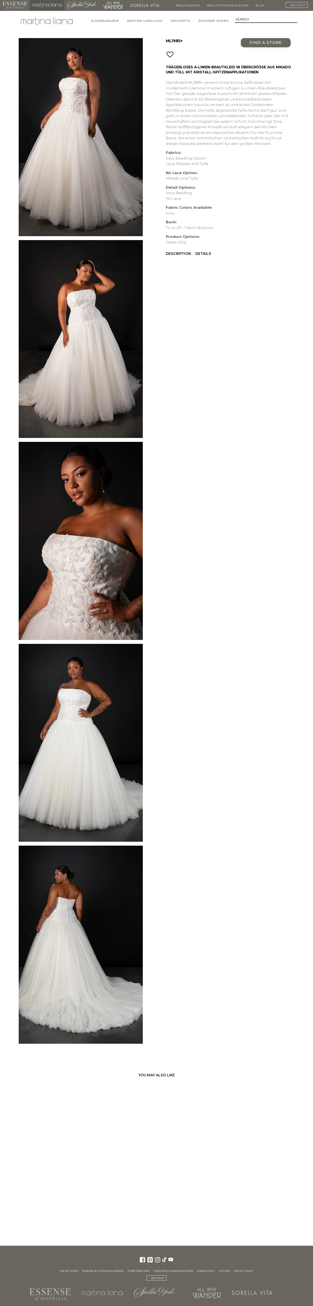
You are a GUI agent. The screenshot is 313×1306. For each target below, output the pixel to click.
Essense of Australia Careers (103, 1270)
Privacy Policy (244, 1270)
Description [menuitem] (178, 254)
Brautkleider (188, 5)
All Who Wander (113, 5)
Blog (260, 5)
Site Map (224, 1270)
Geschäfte (180, 20)
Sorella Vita (145, 5)
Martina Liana (47, 5)
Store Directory (138, 1270)
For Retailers (69, 1270)
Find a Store (266, 42)
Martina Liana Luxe (144, 20)
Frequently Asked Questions (173, 1270)
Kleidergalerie (105, 20)
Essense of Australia (15, 5)
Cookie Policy (206, 1270)
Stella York (81, 5)
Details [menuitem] (203, 254)
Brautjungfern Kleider (228, 5)
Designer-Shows (213, 20)
